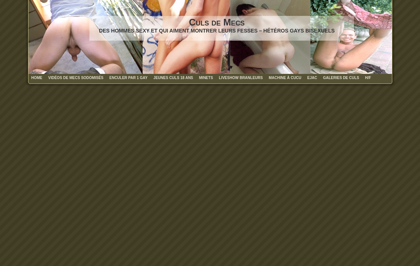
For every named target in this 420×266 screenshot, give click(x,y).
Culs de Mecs (217, 22)
